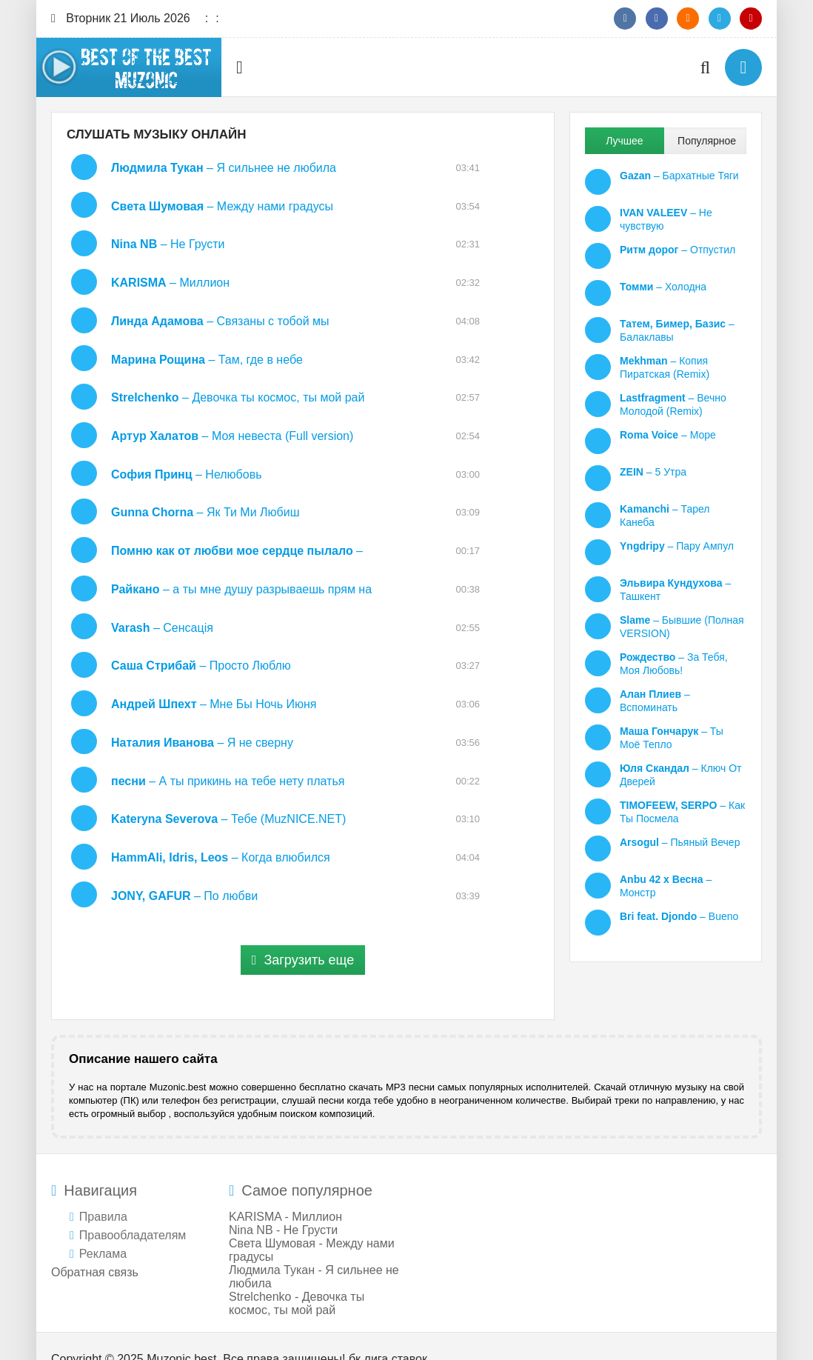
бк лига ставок (388, 1333)
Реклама (103, 1228)
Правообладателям (133, 1210)
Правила (103, 1191)
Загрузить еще (303, 934)
